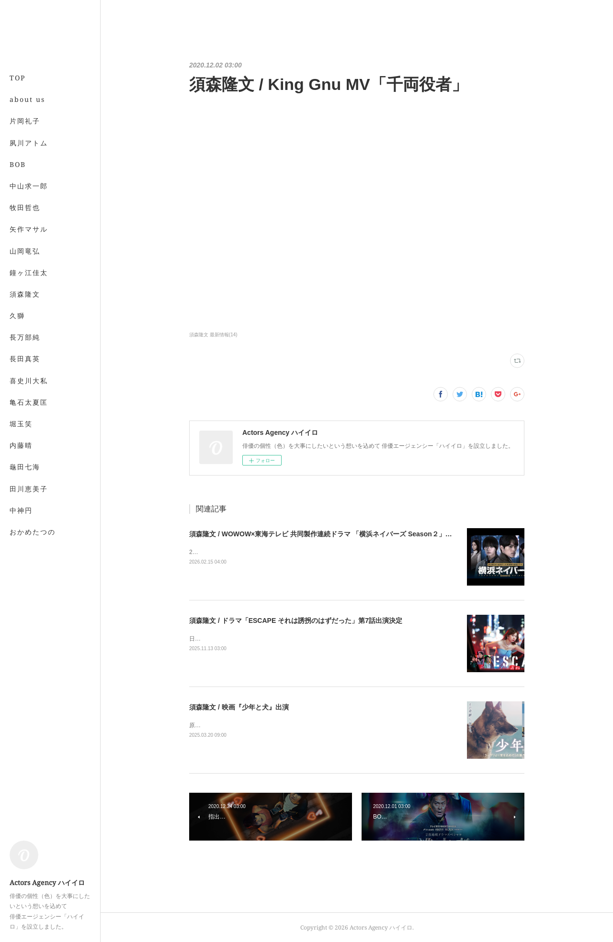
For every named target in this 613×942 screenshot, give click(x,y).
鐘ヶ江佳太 (29, 272)
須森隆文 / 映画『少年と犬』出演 (239, 707)
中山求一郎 (29, 185)
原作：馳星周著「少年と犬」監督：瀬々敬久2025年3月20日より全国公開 (283, 725)
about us (27, 99)
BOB (18, 164)
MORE (21, 294)
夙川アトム (29, 142)
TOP (17, 77)
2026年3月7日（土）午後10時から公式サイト (247, 552)
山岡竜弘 (25, 250)
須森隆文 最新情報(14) (213, 334)
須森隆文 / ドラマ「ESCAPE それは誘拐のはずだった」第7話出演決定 (295, 620)
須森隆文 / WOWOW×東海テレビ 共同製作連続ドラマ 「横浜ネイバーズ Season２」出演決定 (330, 534)
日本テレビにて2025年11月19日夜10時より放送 (251, 638)
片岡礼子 (25, 120)
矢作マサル (29, 228)
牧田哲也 (25, 207)
